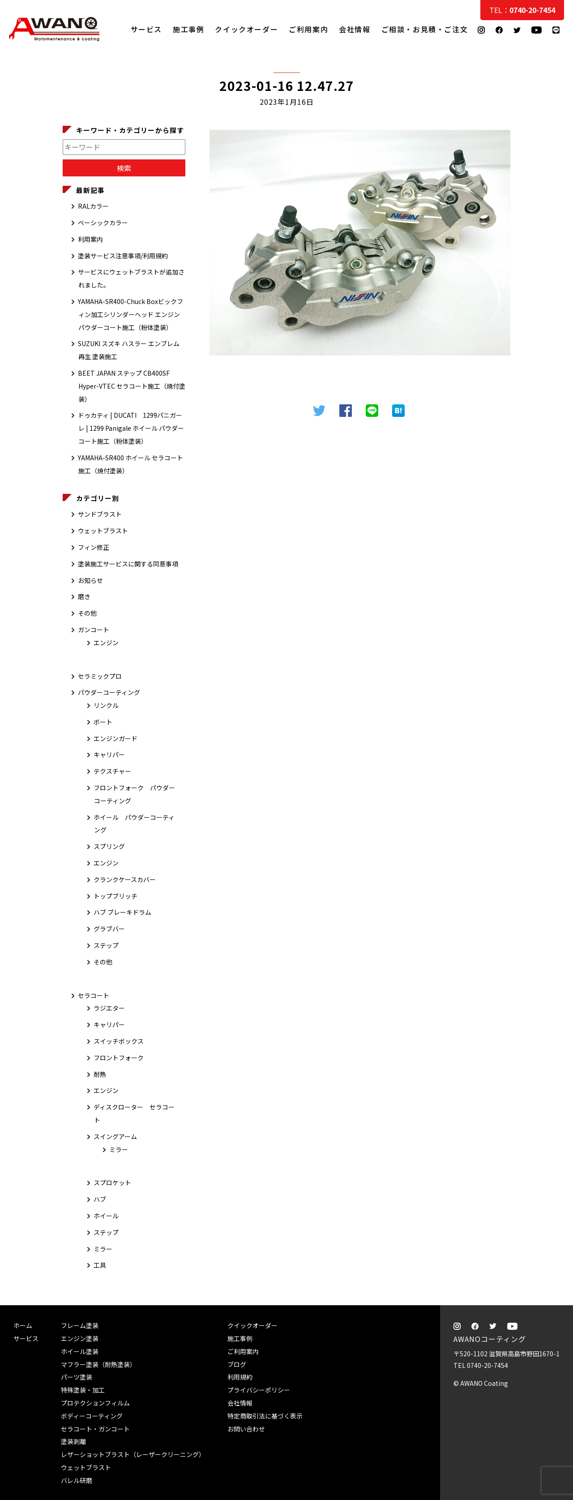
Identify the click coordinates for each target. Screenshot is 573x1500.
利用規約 (239, 1376)
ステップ (106, 945)
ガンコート (93, 629)
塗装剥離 (73, 1441)
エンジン (106, 642)
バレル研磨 (76, 1480)
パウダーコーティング (109, 692)
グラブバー (109, 928)
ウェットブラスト (103, 530)
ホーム (22, 1325)
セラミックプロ (100, 676)
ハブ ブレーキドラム (122, 912)
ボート (103, 721)
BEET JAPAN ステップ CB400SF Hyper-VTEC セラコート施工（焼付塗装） (131, 386)
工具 (100, 1264)
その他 (87, 613)
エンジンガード (115, 738)
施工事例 (188, 29)
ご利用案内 (308, 29)
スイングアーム (115, 1136)
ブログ (236, 1364)
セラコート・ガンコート (95, 1428)
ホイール (106, 1215)
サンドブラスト (100, 514)
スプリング (109, 846)
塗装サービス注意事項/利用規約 (123, 255)
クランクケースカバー (125, 879)
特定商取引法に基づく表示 (265, 1415)
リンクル (106, 705)
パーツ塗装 (76, 1376)
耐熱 (100, 1074)
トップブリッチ (115, 895)
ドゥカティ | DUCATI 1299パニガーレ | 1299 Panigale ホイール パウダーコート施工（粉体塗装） (131, 428)
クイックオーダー (246, 29)
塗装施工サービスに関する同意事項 (128, 563)
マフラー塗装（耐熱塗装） (98, 1364)
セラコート (93, 995)
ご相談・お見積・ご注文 (557, 180)
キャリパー (109, 754)
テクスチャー (112, 771)
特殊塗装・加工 (83, 1389)
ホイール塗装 (79, 1351)
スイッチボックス (119, 1041)
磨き (84, 596)
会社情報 (354, 29)
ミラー (118, 1149)
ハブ (100, 1199)
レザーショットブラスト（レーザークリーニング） (133, 1454)
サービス (146, 29)
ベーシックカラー (103, 222)
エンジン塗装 (79, 1338)
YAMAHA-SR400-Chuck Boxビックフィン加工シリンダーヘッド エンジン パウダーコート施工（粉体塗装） (130, 314)
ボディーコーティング (92, 1415)
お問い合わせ (246, 1428)
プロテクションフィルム (95, 1402)
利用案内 (90, 239)
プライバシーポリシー (258, 1389)
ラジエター (109, 1007)
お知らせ (90, 580)
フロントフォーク (119, 1057)
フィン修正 (93, 547)
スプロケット (112, 1182)
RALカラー (93, 205)
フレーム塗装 (79, 1325)
